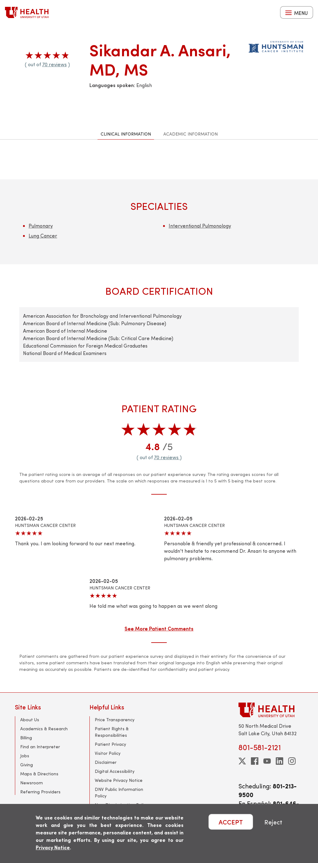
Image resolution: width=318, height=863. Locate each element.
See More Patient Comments (159, 628)
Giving (26, 765)
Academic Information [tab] (190, 134)
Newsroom (31, 783)
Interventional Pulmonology (200, 225)
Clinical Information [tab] (126, 134)
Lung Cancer (43, 235)
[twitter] (242, 761)
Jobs (24, 756)
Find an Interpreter (40, 747)
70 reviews (54, 64)
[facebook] (254, 761)
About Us (29, 719)
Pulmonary (41, 225)
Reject (273, 822)
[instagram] (292, 761)
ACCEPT (231, 822)
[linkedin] (279, 761)
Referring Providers (40, 792)
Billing (26, 738)
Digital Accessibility (114, 771)
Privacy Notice (53, 847)
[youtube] (267, 761)
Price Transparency (114, 719)
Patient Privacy (110, 744)
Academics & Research (44, 728)
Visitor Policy (107, 753)
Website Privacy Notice (119, 780)
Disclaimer (105, 762)
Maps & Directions (39, 774)
